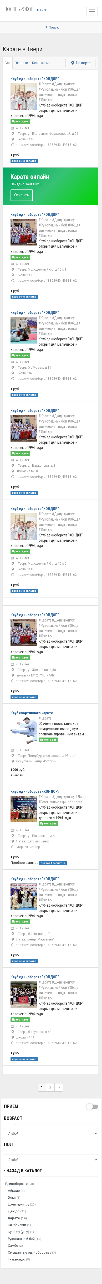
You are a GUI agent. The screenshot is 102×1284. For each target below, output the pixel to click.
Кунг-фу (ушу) (21, 1232)
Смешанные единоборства (32, 1252)
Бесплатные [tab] (41, 63)
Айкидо (16, 1191)
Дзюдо (17, 1211)
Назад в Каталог (23, 1170)
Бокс (14, 1197)
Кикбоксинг (19, 1225)
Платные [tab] (21, 63)
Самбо (15, 1246)
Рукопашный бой (24, 1239)
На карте (80, 63)
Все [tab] (8, 63)
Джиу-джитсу (22, 1204)
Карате (17, 1218)
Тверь (41, 10)
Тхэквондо (19, 1259)
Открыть (21, 195)
